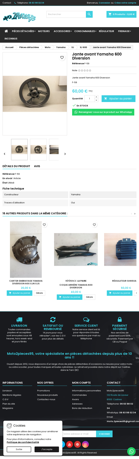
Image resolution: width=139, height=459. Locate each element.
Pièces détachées (23, 31)
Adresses (77, 403)
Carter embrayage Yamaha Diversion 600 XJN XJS (25, 282)
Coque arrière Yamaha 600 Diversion (75, 286)
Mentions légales (12, 395)
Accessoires (62, 31)
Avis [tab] (37, 166)
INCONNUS (11, 38)
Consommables (84, 31)
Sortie (19, 449)
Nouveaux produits (47, 395)
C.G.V (5, 399)
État (5, 182)
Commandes (79, 395)
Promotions (43, 390)
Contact (7, 2)
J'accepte (46, 449)
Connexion (104, 2)
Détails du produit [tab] (16, 166)
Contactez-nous (46, 399)
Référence (78, 63)
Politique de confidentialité (23, 442)
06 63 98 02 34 (36, 2)
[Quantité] (89, 98)
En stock (7, 178)
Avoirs (75, 399)
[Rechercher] (69, 14)
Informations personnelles (86, 390)
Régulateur (106, 31)
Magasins (8, 408)
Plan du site (9, 403)
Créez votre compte (125, 2)
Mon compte (81, 383)
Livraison (7, 390)
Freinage (123, 31)
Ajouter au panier (118, 99)
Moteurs (44, 31)
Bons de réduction (82, 408)
